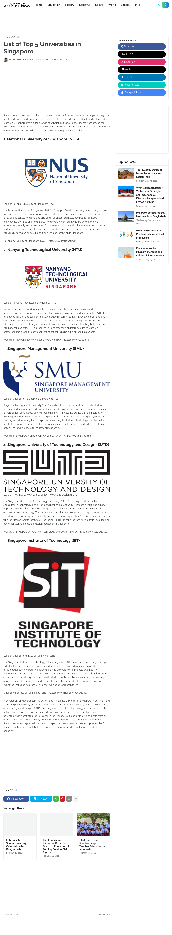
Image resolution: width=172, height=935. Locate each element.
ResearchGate (130, 84)
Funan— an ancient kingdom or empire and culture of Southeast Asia (150, 252)
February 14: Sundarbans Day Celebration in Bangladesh (16, 845)
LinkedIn (127, 77)
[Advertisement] (64, 22)
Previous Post (12, 914)
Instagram (128, 61)
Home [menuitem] (39, 4)
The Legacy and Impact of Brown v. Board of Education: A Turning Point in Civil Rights (56, 846)
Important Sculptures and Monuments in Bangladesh (151, 214)
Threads (126, 69)
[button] (158, 5)
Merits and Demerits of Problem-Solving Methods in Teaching (150, 234)
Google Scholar (131, 92)
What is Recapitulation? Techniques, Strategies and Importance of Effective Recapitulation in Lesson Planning (150, 195)
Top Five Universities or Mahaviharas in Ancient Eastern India (149, 173)
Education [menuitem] (53, 4)
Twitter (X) (127, 54)
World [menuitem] (112, 4)
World (15, 37)
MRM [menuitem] (138, 4)
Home (6, 37)
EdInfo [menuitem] (99, 4)
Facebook (128, 46)
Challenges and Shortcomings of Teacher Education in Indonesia (92, 845)
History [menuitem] (69, 4)
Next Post (102, 914)
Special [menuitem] (125, 4)
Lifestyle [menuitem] (84, 4)
